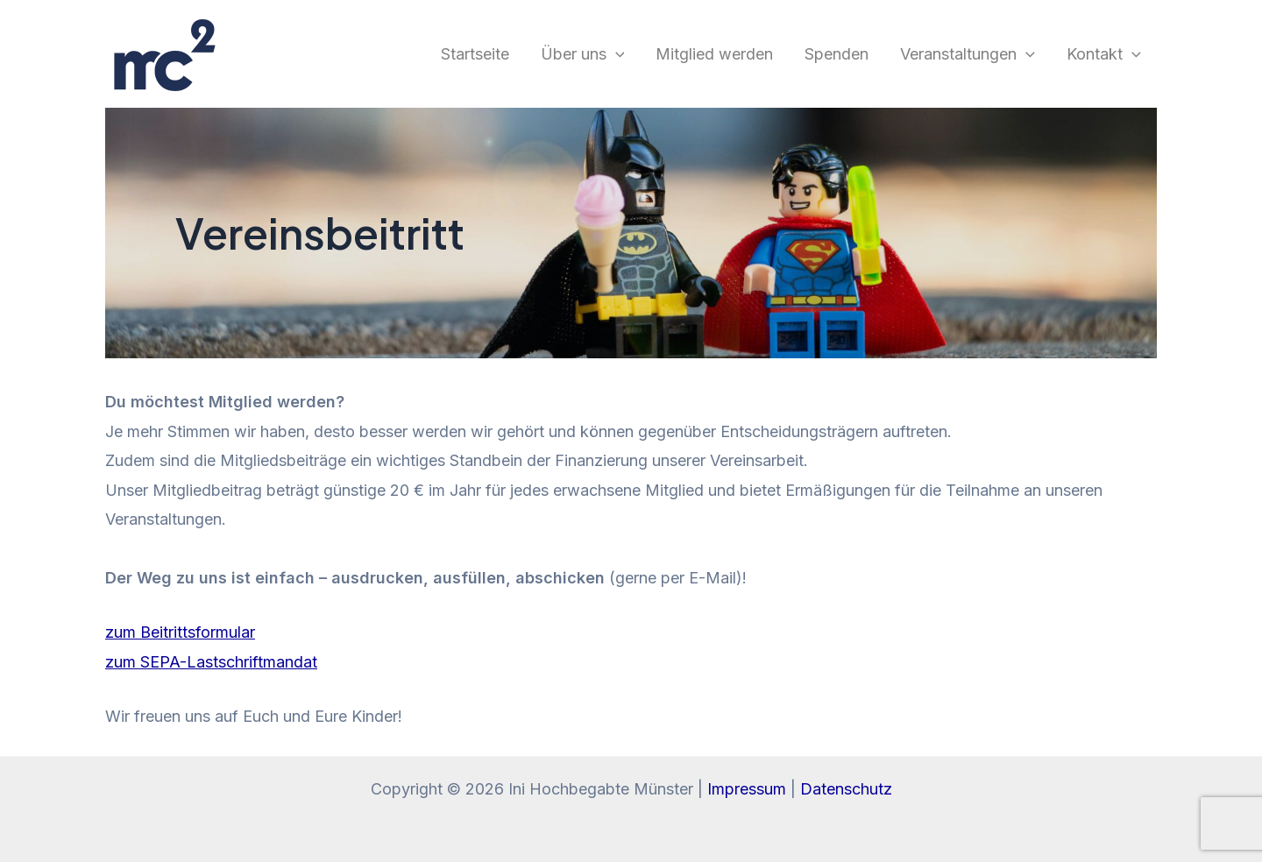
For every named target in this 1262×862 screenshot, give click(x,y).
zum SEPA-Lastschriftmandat (211, 662)
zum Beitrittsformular (180, 632)
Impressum (746, 789)
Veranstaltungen (967, 54)
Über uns (583, 54)
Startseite (475, 54)
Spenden (837, 54)
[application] (615, 54)
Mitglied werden (714, 54)
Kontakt (1104, 54)
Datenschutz (846, 789)
